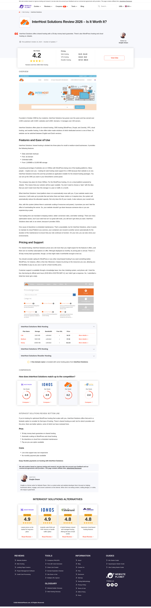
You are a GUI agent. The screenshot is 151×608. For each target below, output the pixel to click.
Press (80, 597)
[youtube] (116, 586)
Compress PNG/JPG (54, 562)
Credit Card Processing (25, 576)
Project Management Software (28, 572)
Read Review (26, 538)
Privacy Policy (83, 586)
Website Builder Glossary (56, 589)
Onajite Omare (123, 43)
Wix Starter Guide (114, 562)
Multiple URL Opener (55, 579)
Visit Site (114, 58)
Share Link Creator (54, 569)
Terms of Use (83, 590)
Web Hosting (21, 565)
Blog (79, 565)
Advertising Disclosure (126, 1)
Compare (25, 403)
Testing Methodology (85, 583)
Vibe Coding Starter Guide (118, 569)
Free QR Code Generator (56, 565)
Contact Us (82, 569)
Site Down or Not (53, 576)
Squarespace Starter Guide (118, 565)
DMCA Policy (82, 593)
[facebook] (108, 586)
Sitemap (81, 579)
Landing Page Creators (25, 569)
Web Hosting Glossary (55, 593)
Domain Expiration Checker (57, 572)
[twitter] (112, 586)
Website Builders (23, 562)
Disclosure (82, 576)
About (80, 562)
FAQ (79, 572)
